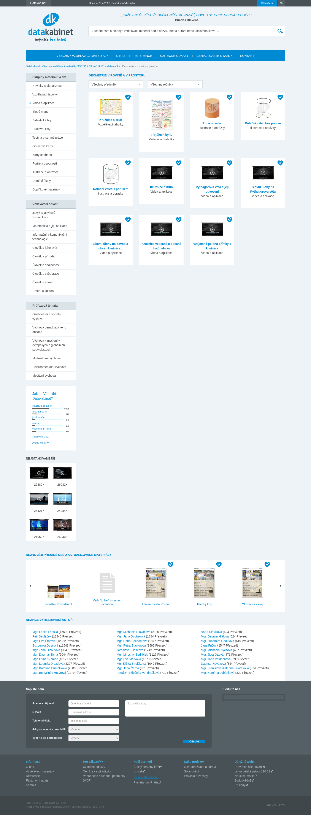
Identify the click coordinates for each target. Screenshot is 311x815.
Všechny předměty (104, 84)
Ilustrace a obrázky (45, 172)
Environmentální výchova (49, 367)
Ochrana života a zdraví (200, 767)
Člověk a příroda (43, 256)
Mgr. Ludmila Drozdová (48, 663)
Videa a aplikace (43, 103)
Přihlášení (267, 3)
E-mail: (36, 712)
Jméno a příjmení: (43, 703)
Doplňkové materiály (46, 189)
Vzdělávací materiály (40, 771)
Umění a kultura (43, 291)
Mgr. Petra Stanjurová (132, 645)
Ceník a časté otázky (97, 771)
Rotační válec (212, 123)
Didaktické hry (41, 120)
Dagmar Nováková (214, 663)
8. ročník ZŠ (97, 66)
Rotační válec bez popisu (263, 123)
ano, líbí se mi (39, 411)
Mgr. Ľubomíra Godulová (218, 641)
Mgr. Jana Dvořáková (131, 636)
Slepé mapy (40, 111)
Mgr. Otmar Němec (45, 659)
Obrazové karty (42, 146)
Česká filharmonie (145, 777)
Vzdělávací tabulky (45, 94)
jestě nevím (38, 417)
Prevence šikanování (249, 767)
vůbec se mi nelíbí (42, 428)
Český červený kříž (146, 767)
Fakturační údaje (37, 780)
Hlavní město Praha (155, 604)
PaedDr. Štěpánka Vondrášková (138, 672)
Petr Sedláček (42, 636)
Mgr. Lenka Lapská (45, 632)
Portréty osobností (44, 163)
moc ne (36, 423)
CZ (281, 3)
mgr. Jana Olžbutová (46, 650)
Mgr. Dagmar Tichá (45, 654)
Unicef (137, 771)
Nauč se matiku (245, 776)
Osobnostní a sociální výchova (47, 316)
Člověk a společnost (45, 265)
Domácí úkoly (41, 180)
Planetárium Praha (146, 782)
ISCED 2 (83, 66)
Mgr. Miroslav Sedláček (133, 654)
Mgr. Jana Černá (128, 668)
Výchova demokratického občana (49, 330)
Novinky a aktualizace (47, 85)
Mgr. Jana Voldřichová (216, 659)
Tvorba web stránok (37, 806)
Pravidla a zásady (196, 776)
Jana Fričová (210, 645)
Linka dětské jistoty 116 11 (252, 771)
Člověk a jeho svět (44, 247)
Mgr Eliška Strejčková (131, 663)
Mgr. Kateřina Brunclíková (50, 668)
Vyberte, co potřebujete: (47, 737)
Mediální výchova (44, 375)
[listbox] (116, 84)
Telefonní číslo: (41, 720)
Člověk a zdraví (42, 282)
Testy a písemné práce (47, 137)
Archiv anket (39, 442)
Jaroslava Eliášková (130, 650)
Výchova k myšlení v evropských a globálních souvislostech (48, 345)
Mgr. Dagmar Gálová (215, 636)
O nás (30, 767)
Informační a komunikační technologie (49, 237)
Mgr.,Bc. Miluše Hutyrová (49, 672)
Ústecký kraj (204, 604)
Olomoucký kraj (252, 604)
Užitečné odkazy (94, 767)
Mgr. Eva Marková (129, 659)
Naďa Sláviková (212, 632)
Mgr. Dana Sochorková (132, 641)
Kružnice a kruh (110, 120)
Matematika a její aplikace (49, 226)
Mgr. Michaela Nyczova (217, 650)
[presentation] (158, 727)
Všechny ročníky (162, 84)
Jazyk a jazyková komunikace (43, 215)
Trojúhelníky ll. (161, 134)
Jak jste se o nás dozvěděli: (49, 729)
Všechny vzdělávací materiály (59, 66)
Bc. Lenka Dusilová (45, 645)
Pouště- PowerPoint (58, 604)
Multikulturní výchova (46, 358)
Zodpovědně (243, 780)
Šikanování (191, 771)
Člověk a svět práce (45, 273)
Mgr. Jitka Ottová (212, 654)
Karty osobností (42, 155)
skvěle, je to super (42, 405)
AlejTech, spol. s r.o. (93, 806)
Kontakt (31, 785)
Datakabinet (33, 66)
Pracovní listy (41, 129)
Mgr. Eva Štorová (44, 641)
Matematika (113, 66)
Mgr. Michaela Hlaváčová (134, 632)
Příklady (240, 785)
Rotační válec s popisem (110, 189)
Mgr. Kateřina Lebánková (218, 672)
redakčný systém (61, 806)
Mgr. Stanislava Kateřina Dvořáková (225, 668)
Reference (33, 776)
